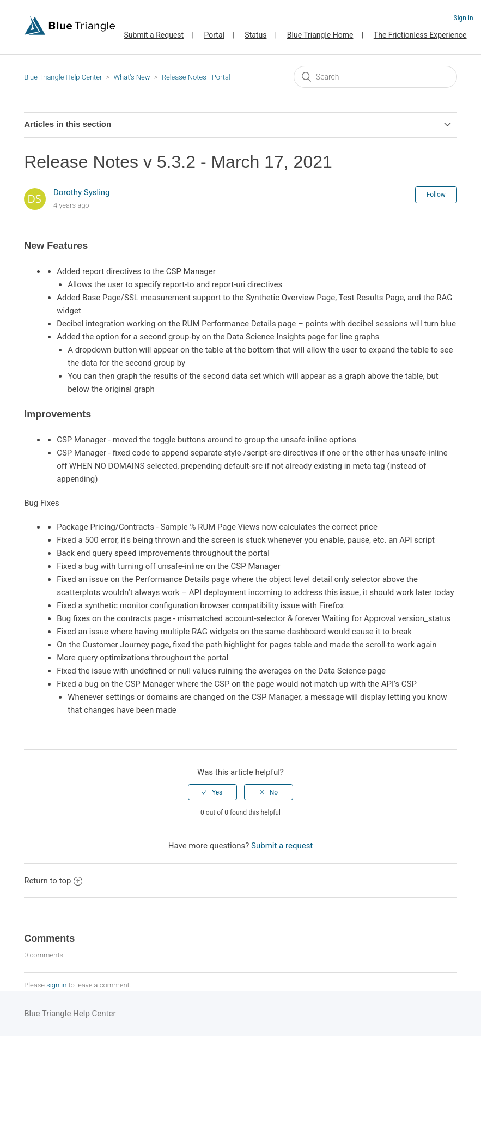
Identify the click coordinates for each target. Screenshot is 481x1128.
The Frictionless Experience (420, 35)
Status (255, 35)
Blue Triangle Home (320, 35)
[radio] (212, 792)
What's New (131, 77)
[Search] (375, 77)
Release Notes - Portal (196, 77)
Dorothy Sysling (81, 192)
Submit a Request (154, 35)
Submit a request (282, 846)
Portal (214, 35)
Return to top (53, 881)
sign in (56, 985)
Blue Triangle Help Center (63, 77)
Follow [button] (436, 194)
